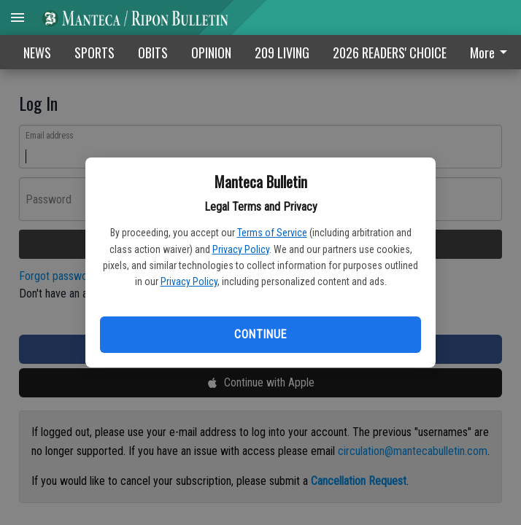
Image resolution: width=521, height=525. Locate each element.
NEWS (37, 52)
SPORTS (94, 52)
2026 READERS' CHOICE (390, 52)
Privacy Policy (240, 249)
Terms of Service (272, 232)
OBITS (153, 52)
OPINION (211, 52)
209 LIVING (282, 52)
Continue (260, 334)
